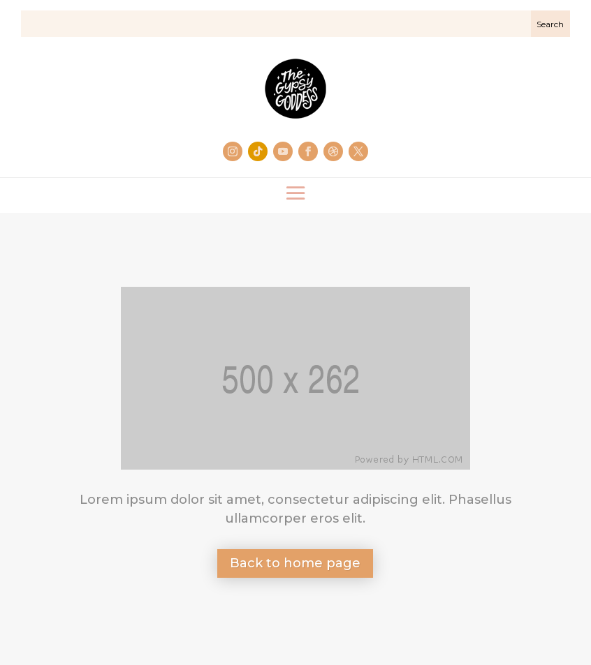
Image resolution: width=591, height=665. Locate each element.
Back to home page (295, 563)
